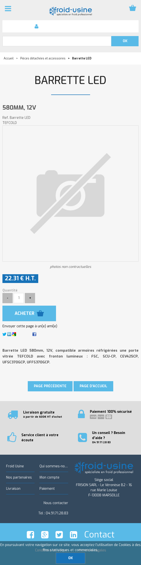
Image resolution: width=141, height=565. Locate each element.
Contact (99, 534)
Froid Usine (15, 466)
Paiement (47, 488)
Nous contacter (56, 503)
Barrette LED (70, 80)
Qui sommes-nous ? (53, 466)
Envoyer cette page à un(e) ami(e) (29, 326)
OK (70, 558)
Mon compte (49, 477)
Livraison (13, 488)
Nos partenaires (19, 477)
